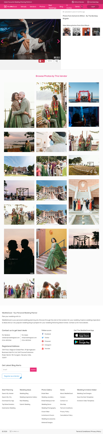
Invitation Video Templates (85, 401)
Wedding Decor (46, 404)
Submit (33, 370)
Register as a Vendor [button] (11, 376)
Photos (42, 6)
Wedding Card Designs (84, 393)
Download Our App (8, 401)
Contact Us (64, 401)
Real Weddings (52, 6)
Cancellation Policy (66, 415)
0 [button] (50, 61)
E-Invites (69, 6)
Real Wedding (24, 401)
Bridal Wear (45, 393)
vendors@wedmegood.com (11, 338)
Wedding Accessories (48, 419)
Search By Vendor (7, 393)
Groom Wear (45, 412)
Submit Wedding (25, 404)
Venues (23, 6)
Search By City (7, 397)
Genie (77, 6)
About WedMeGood (66, 393)
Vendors (33, 6)
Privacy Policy (64, 412)
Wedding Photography (49, 408)
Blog (61, 6)
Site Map (63, 404)
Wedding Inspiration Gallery (28, 397)
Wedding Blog (24, 393)
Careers (62, 397)
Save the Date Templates (85, 397)
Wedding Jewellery (48, 397)
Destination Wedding (8, 408)
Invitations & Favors (48, 415)
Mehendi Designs (47, 422)
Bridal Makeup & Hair (48, 401)
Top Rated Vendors (8, 404)
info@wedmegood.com (29, 338)
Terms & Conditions (66, 408)
